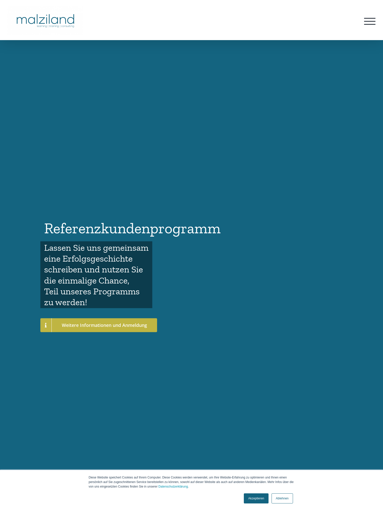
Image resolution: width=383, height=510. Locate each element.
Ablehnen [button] (282, 498)
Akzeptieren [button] (256, 498)
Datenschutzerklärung (173, 486)
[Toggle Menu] (369, 21)
